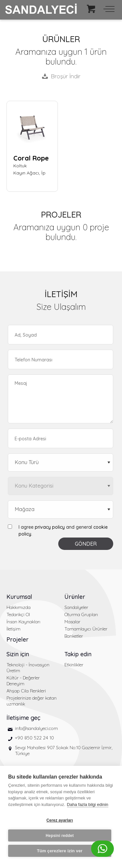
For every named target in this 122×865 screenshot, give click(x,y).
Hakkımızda (19, 607)
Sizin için (18, 654)
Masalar (72, 622)
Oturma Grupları (81, 614)
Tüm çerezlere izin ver (59, 850)
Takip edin (77, 654)
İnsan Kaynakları (23, 622)
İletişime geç (23, 717)
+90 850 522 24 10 (34, 738)
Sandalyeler (76, 607)
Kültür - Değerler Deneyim (23, 681)
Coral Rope (31, 158)
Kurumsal (19, 596)
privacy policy (50, 527)
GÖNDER (86, 543)
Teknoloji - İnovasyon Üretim (28, 668)
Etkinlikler (73, 665)
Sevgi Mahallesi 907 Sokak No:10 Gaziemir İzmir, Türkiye (63, 750)
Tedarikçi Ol (18, 614)
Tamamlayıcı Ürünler (85, 629)
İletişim (13, 629)
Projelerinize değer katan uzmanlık (32, 701)
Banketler (73, 636)
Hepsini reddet (60, 835)
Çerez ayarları (60, 820)
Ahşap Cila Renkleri (26, 691)
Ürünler (74, 596)
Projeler (18, 639)
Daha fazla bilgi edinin (87, 804)
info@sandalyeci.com (36, 728)
